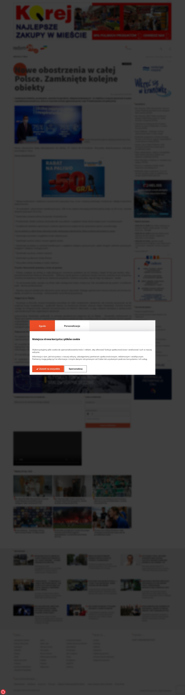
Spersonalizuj (75, 369)
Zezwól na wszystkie (49, 369)
